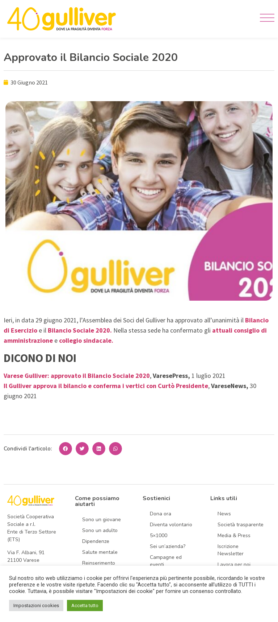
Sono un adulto (100, 530)
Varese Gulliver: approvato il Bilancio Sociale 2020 (77, 375)
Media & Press (234, 535)
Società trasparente (241, 524)
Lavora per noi (234, 564)
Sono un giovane (101, 519)
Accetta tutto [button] (84, 605)
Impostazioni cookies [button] (36, 605)
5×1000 (158, 535)
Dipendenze (95, 541)
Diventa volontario (171, 524)
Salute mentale (100, 552)
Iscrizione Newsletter (231, 550)
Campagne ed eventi (166, 561)
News (224, 513)
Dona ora (160, 513)
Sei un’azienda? (167, 546)
